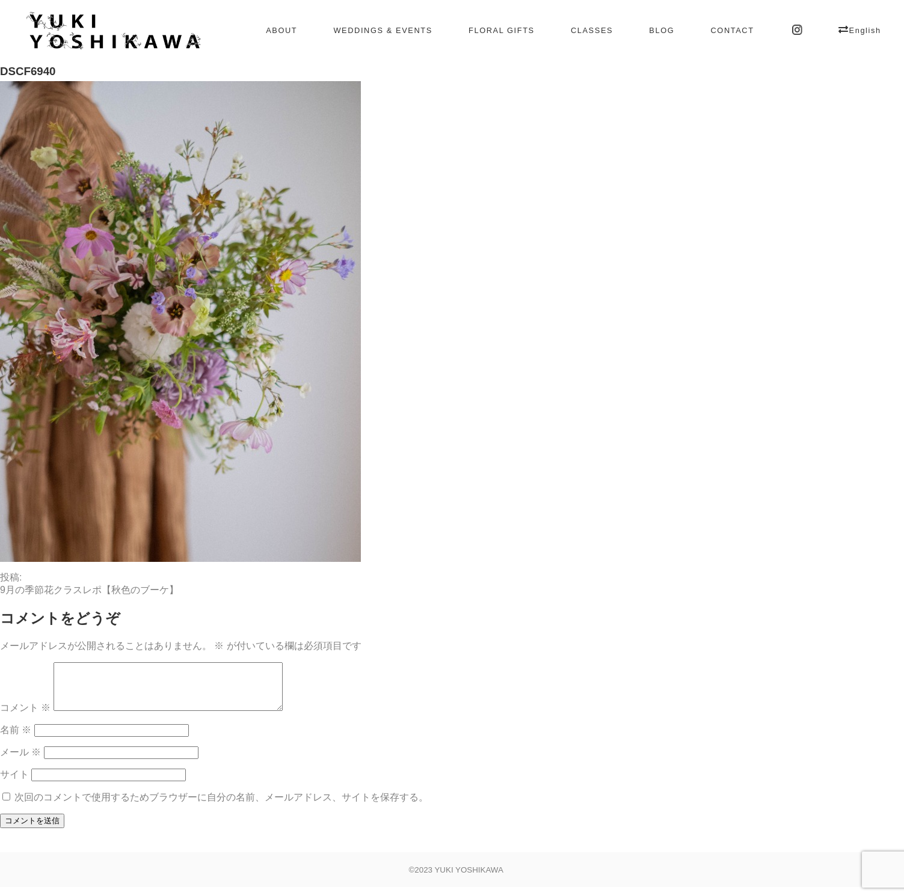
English (865, 30)
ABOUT (281, 30)
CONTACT (732, 30)
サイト (14, 783)
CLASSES (592, 30)
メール (20, 761)
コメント (25, 717)
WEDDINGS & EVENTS (382, 30)
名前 (15, 739)
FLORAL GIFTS (502, 30)
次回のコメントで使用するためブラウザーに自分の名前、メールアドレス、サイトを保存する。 (221, 806)
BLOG (661, 30)
